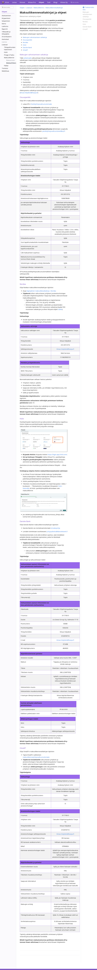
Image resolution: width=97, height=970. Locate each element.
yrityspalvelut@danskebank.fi (57, 531)
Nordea (85, 22)
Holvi (84, 24)
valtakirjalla (27, 58)
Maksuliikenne (39, 8)
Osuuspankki (87, 19)
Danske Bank (87, 27)
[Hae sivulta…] (81, 2)
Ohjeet (22, 8)
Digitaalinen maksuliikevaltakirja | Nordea (41, 291)
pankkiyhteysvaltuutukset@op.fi (53, 131)
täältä (60, 309)
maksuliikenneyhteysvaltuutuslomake (36, 757)
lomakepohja (55, 528)
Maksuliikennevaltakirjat (54, 8)
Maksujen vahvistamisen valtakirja (87, 14)
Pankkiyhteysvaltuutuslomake (41, 104)
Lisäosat (29, 8)
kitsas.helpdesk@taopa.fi (29, 93)
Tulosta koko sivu (88, 8)
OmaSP (85, 29)
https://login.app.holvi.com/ (57, 455)
